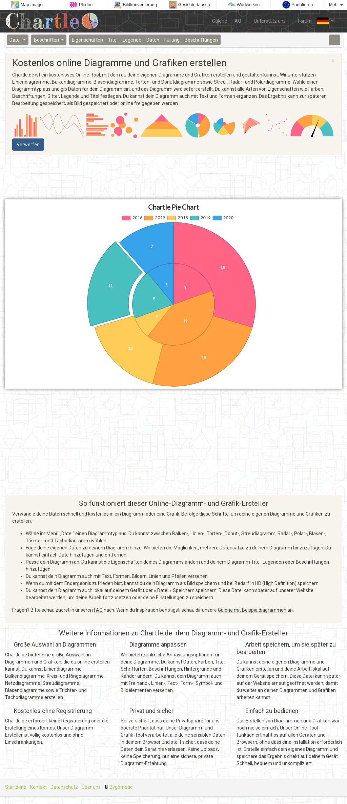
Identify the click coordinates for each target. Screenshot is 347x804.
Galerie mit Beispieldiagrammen (252, 610)
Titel (113, 40)
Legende (132, 40)
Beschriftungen (201, 40)
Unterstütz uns (266, 21)
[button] (325, 21)
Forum (301, 21)
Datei (15, 40)
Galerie (219, 21)
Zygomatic (120, 787)
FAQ (236, 21)
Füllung (172, 40)
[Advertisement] (173, 177)
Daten (152, 40)
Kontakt (38, 787)
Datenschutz (64, 787)
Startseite (15, 787)
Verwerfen (28, 144)
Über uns (91, 787)
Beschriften (47, 40)
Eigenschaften (87, 40)
